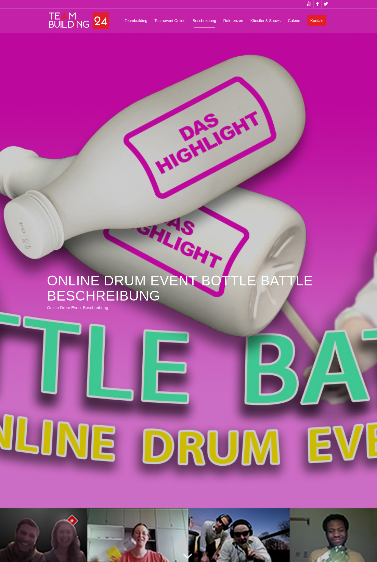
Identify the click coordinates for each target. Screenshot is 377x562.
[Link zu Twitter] (326, 4)
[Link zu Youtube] (309, 4)
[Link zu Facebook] (317, 4)
